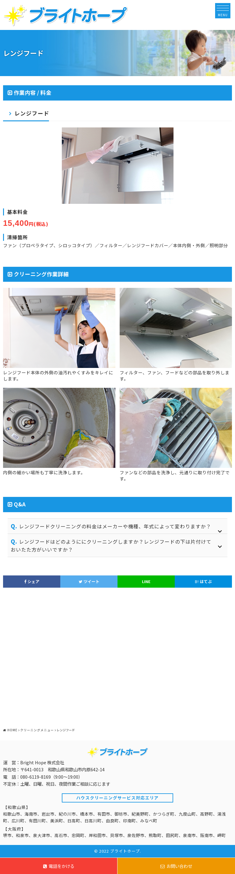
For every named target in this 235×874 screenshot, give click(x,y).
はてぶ (203, 581)
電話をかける (58, 866)
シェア (31, 581)
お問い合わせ (176, 866)
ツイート (89, 581)
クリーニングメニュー (37, 730)
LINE (146, 581)
